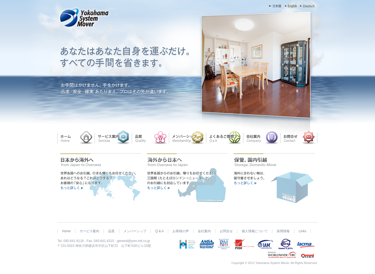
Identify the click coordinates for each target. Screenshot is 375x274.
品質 (111, 231)
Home (66, 231)
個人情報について (255, 231)
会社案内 (204, 231)
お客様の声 (181, 231)
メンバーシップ (135, 231)
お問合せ (226, 231)
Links (302, 231)
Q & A (159, 231)
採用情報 (283, 231)
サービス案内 (89, 231)
